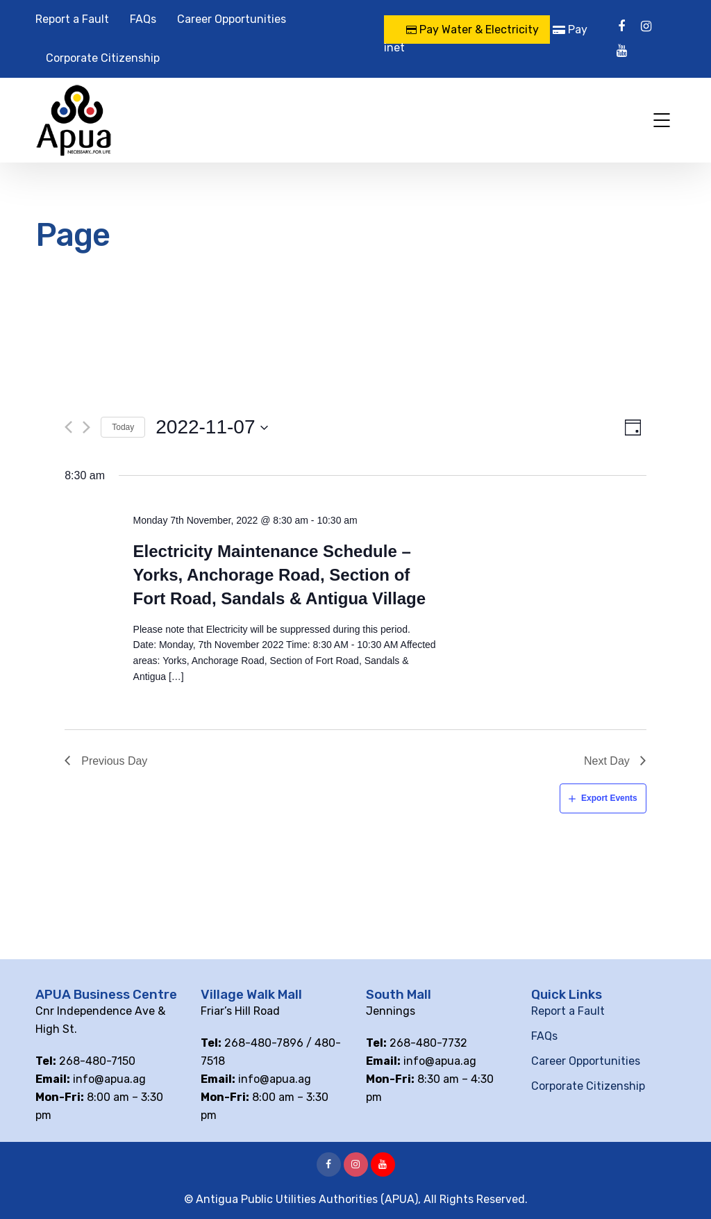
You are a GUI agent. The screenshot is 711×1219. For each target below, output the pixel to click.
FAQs (143, 19)
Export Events (609, 798)
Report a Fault (72, 19)
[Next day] (86, 427)
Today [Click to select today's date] (123, 427)
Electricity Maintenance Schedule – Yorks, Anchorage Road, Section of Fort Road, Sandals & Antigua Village (279, 575)
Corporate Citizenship (103, 58)
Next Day (607, 761)
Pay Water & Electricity (472, 29)
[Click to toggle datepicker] (212, 427)
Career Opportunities (231, 19)
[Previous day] (68, 427)
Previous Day (114, 761)
